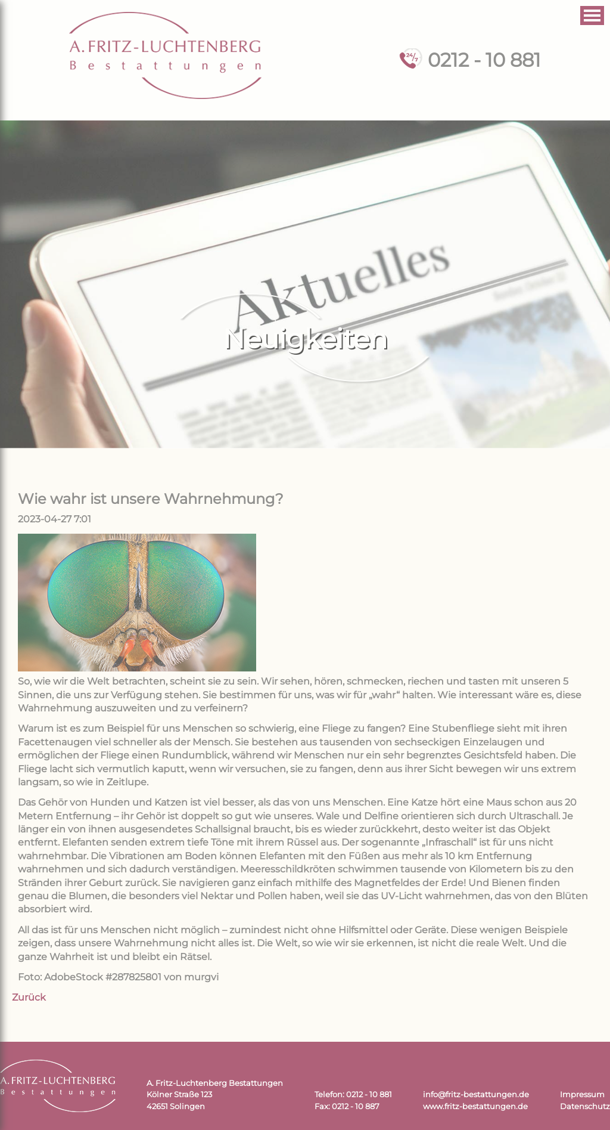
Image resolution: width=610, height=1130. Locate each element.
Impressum (582, 1094)
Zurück (29, 997)
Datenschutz (585, 1106)
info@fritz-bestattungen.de (476, 1094)
